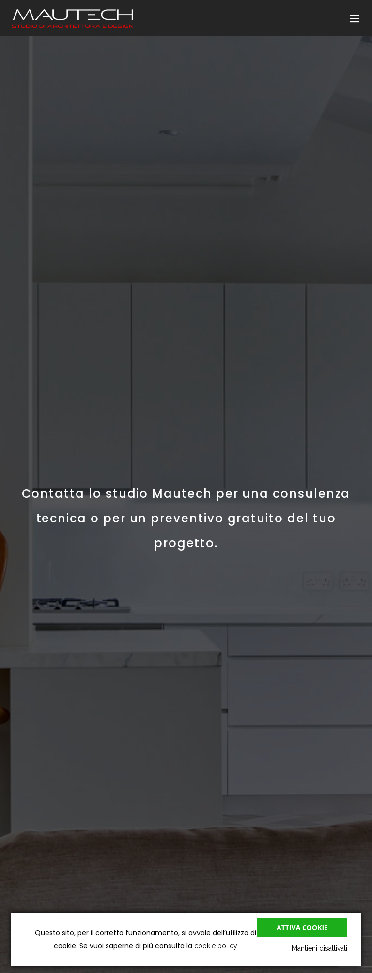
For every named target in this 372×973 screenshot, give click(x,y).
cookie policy (215, 946)
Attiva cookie (302, 927)
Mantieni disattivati (319, 948)
